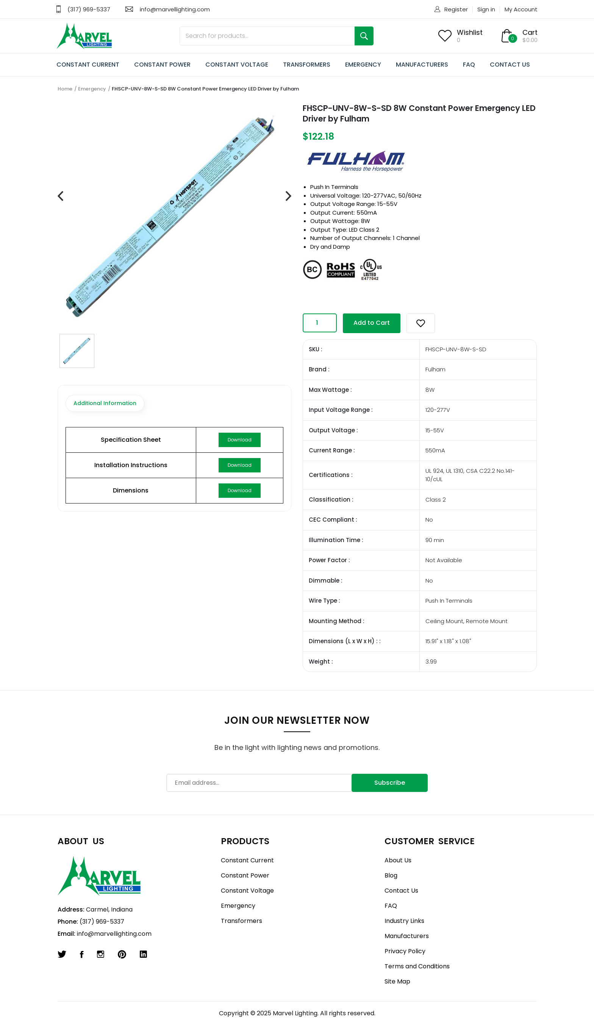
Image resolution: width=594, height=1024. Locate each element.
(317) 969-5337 (88, 9)
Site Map (397, 981)
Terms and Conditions (417, 966)
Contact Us (401, 890)
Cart (530, 32)
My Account (521, 9)
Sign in (486, 9)
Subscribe (389, 782)
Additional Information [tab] (104, 403)
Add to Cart (371, 322)
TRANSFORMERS (306, 64)
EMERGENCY (363, 64)
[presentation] (60, 196)
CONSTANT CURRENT (87, 64)
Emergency (92, 88)
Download (240, 439)
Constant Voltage (247, 890)
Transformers (241, 920)
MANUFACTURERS (422, 64)
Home (65, 88)
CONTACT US (510, 64)
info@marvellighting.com (175, 9)
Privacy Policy (405, 951)
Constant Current (247, 860)
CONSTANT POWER (162, 64)
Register (456, 9)
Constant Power (245, 875)
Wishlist (470, 32)
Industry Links (404, 920)
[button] (420, 323)
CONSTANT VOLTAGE (236, 64)
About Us (398, 860)
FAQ (469, 64)
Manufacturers (407, 936)
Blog (391, 875)
